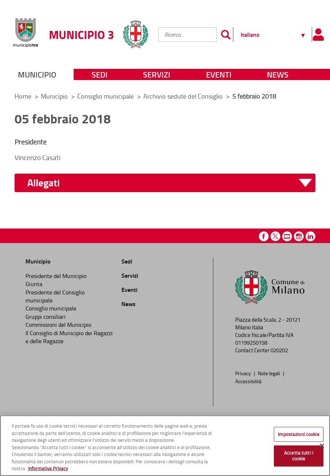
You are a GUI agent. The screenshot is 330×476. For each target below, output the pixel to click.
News (277, 74)
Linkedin (310, 236)
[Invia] (225, 34)
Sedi (100, 74)
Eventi (219, 74)
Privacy (243, 373)
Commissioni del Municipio (58, 325)
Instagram (299, 236)
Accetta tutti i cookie (298, 455)
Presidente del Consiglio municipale (55, 296)
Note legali (269, 373)
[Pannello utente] (318, 34)
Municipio (37, 74)
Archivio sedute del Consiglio (183, 96)
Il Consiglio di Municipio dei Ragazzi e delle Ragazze (69, 337)
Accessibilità (248, 381)
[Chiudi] (322, 445)
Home (23, 96)
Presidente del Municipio (56, 276)
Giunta (34, 284)
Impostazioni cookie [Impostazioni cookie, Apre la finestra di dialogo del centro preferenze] (298, 434)
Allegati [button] (43, 183)
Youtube (287, 236)
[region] (165, 445)
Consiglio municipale (106, 96)
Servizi (156, 74)
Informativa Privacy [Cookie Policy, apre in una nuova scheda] (48, 468)
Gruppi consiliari (46, 317)
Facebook (264, 236)
